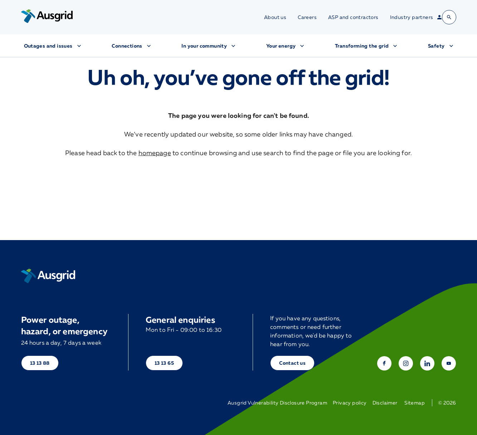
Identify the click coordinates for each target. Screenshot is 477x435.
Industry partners (411, 17)
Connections (132, 45)
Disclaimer (385, 403)
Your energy (286, 45)
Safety (441, 45)
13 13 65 (164, 363)
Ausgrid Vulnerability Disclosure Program (277, 403)
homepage (154, 153)
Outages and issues (53, 45)
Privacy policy (350, 403)
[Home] (48, 276)
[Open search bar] (449, 17)
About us (275, 17)
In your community (209, 45)
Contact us (292, 363)
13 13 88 (40, 363)
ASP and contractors (353, 17)
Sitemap (414, 403)
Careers (307, 17)
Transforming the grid (367, 45)
